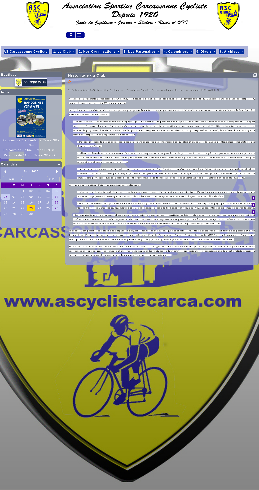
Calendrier (31, 164)
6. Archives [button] (230, 51)
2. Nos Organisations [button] (98, 51)
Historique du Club (87, 75)
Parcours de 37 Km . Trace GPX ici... (31, 150)
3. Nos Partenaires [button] (140, 51)
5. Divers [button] (204, 51)
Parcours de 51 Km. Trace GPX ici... (31, 155)
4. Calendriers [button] (177, 51)
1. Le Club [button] (62, 51)
